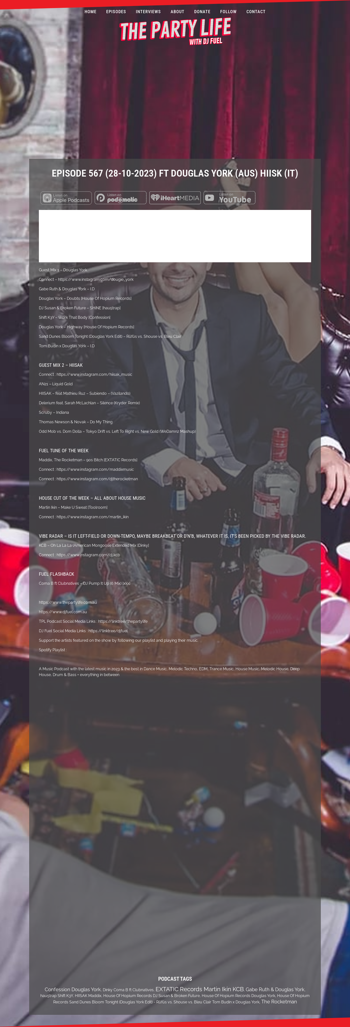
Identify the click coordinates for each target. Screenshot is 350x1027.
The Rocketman (279, 1002)
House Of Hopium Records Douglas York (238, 995)
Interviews (148, 11)
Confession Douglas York (73, 989)
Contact (256, 11)
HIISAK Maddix (88, 995)
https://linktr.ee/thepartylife (123, 621)
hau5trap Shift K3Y (56, 995)
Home (90, 11)
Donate (202, 11)
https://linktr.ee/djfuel (108, 631)
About (177, 11)
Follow (228, 11)
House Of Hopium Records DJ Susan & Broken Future (151, 995)
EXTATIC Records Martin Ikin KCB (200, 989)
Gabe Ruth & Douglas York (275, 989)
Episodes (116, 11)
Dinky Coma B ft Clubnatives (128, 990)
